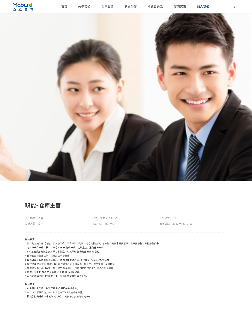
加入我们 (203, 6)
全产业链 (107, 6)
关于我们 (84, 6)
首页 (64, 6)
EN (235, 7)
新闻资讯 (180, 6)
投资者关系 (155, 6)
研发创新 (131, 6)
